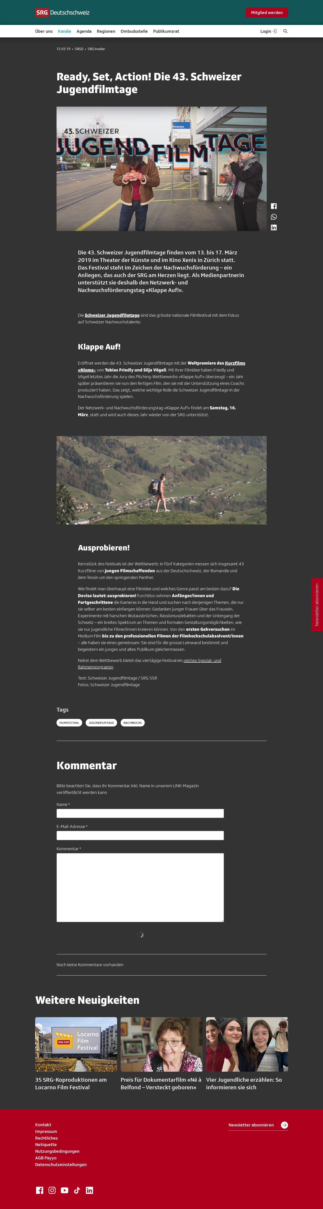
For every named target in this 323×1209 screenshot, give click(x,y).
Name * (63, 804)
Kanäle (64, 31)
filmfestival (69, 722)
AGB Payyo (46, 1157)
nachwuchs (133, 722)
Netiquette (46, 1144)
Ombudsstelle (134, 31)
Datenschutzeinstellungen (61, 1164)
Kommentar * (69, 848)
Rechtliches (46, 1138)
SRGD (79, 49)
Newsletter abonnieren (258, 1125)
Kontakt (43, 1124)
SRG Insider (96, 49)
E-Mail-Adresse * (72, 826)
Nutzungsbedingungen (57, 1151)
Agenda (84, 31)
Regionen (106, 31)
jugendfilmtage (101, 722)
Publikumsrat (166, 31)
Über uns (44, 31)
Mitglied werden (267, 12)
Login (268, 31)
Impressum (46, 1131)
